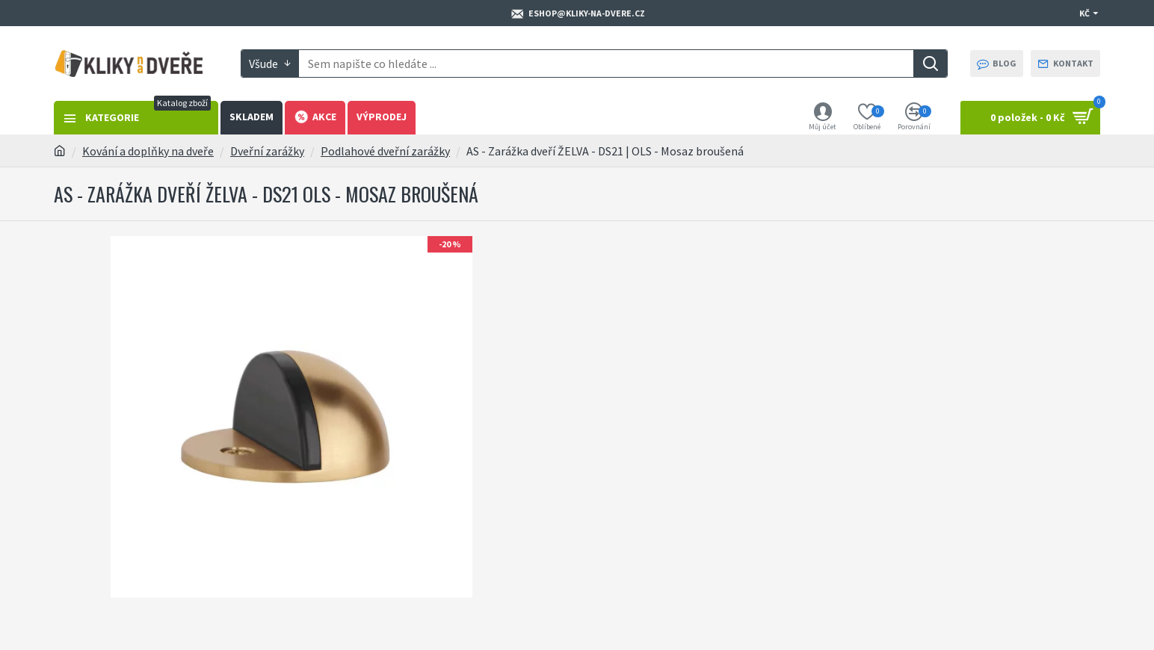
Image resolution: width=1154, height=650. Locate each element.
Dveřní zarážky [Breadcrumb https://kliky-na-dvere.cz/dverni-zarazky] (267, 150)
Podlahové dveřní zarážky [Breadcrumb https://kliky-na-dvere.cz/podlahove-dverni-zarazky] (385, 150)
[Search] (930, 63)
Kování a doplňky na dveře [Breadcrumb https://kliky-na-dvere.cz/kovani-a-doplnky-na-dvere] (148, 150)
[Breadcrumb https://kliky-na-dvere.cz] (60, 151)
